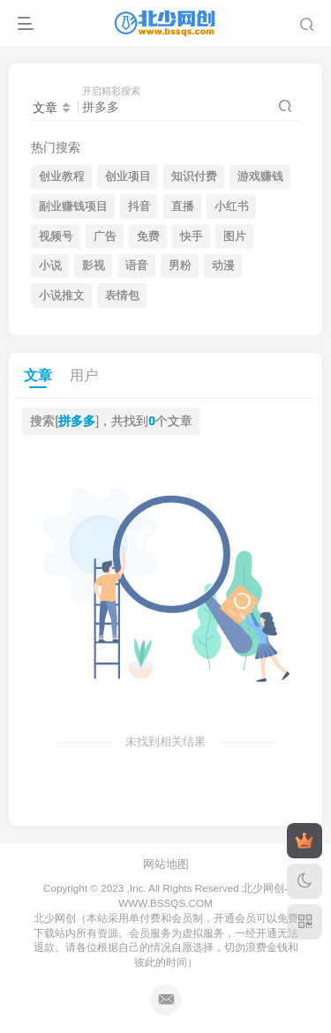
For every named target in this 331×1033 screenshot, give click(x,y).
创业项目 (128, 176)
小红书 (231, 206)
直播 (182, 206)
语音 (136, 265)
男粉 (180, 265)
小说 (50, 265)
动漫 (223, 265)
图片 (234, 236)
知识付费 (194, 176)
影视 (93, 265)
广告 (105, 236)
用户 (84, 375)
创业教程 (62, 176)
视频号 (56, 236)
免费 (148, 236)
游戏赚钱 (260, 176)
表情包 (122, 295)
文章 (38, 375)
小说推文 (62, 295)
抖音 (139, 206)
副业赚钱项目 (73, 206)
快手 (191, 236)
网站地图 (166, 864)
